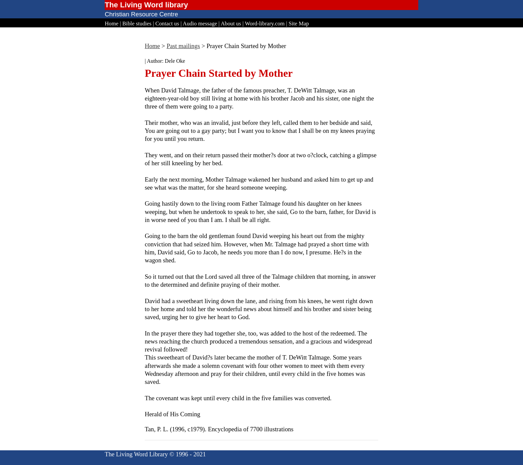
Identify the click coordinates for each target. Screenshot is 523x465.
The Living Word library (146, 5)
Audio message (200, 23)
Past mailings (183, 45)
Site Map (299, 23)
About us (231, 23)
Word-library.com (265, 23)
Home (111, 23)
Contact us (167, 23)
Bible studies (136, 23)
